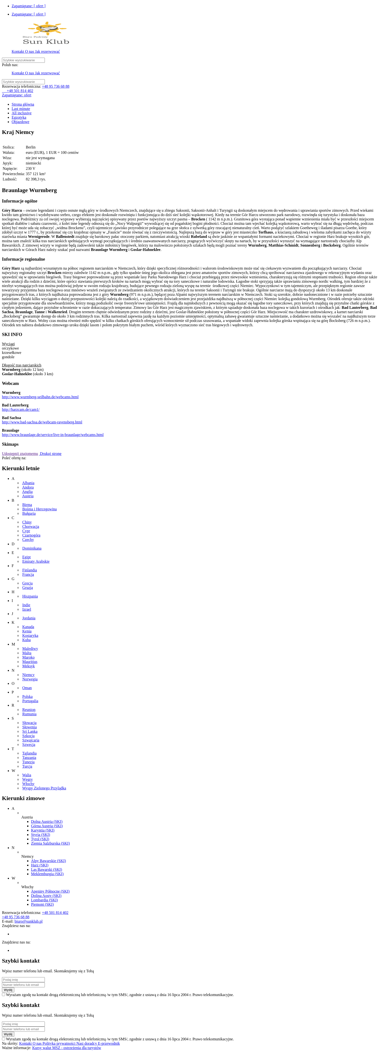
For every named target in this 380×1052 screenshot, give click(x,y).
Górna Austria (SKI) (47, 826)
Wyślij (8, 990)
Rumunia (29, 714)
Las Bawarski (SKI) (46, 869)
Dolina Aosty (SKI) (46, 896)
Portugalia (30, 701)
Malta (26, 653)
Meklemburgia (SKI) (47, 874)
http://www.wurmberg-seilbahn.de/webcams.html (40, 397)
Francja (28, 574)
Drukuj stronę (50, 454)
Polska (27, 696)
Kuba (26, 640)
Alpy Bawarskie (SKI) (48, 861)
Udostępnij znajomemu (20, 454)
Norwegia (30, 679)
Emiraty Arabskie (35, 561)
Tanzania (29, 758)
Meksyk (28, 666)
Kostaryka (30, 635)
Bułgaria (29, 513)
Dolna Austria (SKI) (47, 821)
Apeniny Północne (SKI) (50, 891)
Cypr (26, 531)
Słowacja (29, 723)
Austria (27, 496)
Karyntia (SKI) (42, 830)
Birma (27, 505)
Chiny (27, 522)
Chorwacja (30, 526)
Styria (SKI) (40, 835)
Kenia (27, 631)
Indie (26, 605)
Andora (28, 487)
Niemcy (28, 675)
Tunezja (28, 762)
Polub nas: (10, 65)
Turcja (27, 766)
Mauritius (29, 662)
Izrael (26, 609)
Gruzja (27, 587)
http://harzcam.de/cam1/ (21, 409)
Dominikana (31, 548)
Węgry (27, 779)
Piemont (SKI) (42, 904)
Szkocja (28, 736)
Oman (27, 688)
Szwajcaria (30, 740)
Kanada (28, 627)
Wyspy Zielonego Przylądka (44, 788)
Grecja (27, 583)
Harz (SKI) (39, 865)
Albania (28, 483)
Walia (26, 775)
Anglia (27, 492)
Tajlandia (29, 753)
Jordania (28, 618)
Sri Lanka (30, 731)
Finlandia (29, 570)
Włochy (28, 784)
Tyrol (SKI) (40, 839)
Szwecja (28, 744)
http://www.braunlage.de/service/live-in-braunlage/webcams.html (53, 435)
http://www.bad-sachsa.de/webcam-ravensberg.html (42, 422)
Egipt (26, 557)
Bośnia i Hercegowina (39, 509)
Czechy (28, 540)
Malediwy (30, 649)
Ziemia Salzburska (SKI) (50, 843)
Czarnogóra (31, 535)
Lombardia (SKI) (44, 900)
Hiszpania (30, 596)
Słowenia (29, 727)
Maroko (28, 657)
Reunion (28, 710)
